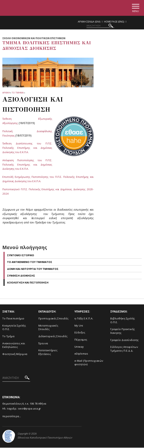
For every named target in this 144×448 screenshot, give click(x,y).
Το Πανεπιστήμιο (13, 319)
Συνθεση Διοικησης (21, 276)
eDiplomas (81, 354)
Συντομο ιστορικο (20, 255)
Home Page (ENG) (114, 22)
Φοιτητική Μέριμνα (14, 354)
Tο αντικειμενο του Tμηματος (29, 262)
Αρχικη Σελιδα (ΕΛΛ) (89, 22)
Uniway (79, 347)
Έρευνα (43, 343)
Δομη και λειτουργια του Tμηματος (33, 269)
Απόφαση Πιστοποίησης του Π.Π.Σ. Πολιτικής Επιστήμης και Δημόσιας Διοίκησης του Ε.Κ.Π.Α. (27, 165)
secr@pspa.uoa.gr (29, 409)
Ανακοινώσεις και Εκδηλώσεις (13, 345)
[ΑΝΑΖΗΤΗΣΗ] (100, 26)
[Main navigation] (135, 8)
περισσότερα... (11, 416)
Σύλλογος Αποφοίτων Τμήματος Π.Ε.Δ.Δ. (124, 349)
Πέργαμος (80, 340)
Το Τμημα (17, 93)
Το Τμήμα (8, 336)
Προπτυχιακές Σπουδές (53, 319)
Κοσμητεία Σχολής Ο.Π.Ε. (14, 327)
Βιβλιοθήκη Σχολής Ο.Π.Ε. (122, 320)
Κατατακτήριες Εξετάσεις (48, 352)
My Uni (78, 326)
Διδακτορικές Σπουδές (53, 336)
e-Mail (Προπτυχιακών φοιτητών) (88, 363)
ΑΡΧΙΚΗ (6, 93)
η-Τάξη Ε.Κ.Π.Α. (83, 319)
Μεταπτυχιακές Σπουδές (48, 327)
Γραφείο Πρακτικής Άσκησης (122, 331)
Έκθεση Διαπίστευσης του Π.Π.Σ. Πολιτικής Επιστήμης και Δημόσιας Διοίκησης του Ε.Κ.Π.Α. (27, 148)
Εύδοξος (79, 333)
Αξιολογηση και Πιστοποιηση (27, 283)
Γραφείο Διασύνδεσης (124, 340)
